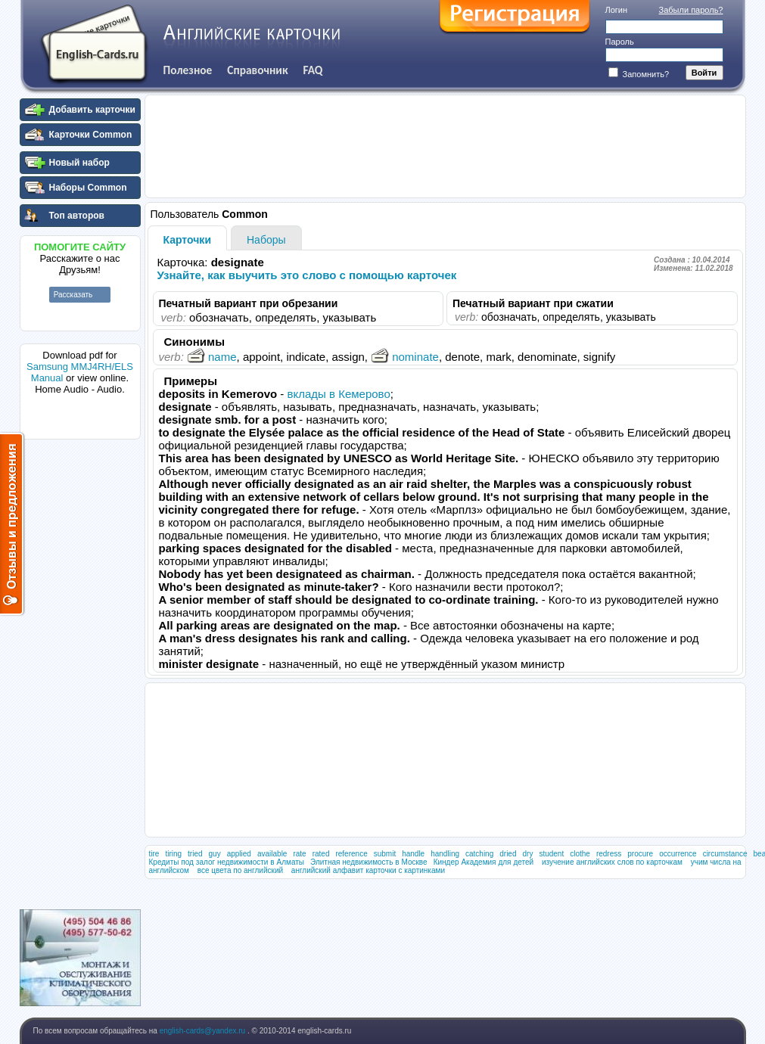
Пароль (619, 41)
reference (351, 854)
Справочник (257, 70)
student (551, 854)
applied (239, 854)
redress (608, 854)
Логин (616, 9)
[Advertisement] (80, 673)
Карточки (187, 240)
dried (507, 854)
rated (321, 854)
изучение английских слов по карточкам (612, 862)
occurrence (677, 854)
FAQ (313, 70)
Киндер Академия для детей (483, 862)
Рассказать (73, 295)
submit (385, 854)
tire (154, 854)
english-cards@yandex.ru (203, 1031)
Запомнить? (639, 74)
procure (640, 854)
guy (215, 854)
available (272, 854)
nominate (405, 356)
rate (299, 854)
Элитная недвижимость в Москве (369, 862)
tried (195, 854)
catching (479, 854)
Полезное (188, 70)
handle (413, 854)
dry (528, 854)
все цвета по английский (240, 870)
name (212, 356)
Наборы (266, 240)
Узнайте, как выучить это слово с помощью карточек (307, 275)
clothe (580, 854)
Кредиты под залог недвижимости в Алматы (227, 862)
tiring (173, 854)
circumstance (725, 854)
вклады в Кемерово (339, 393)
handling (445, 854)
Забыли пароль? (691, 9)
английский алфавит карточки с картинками (368, 870)
